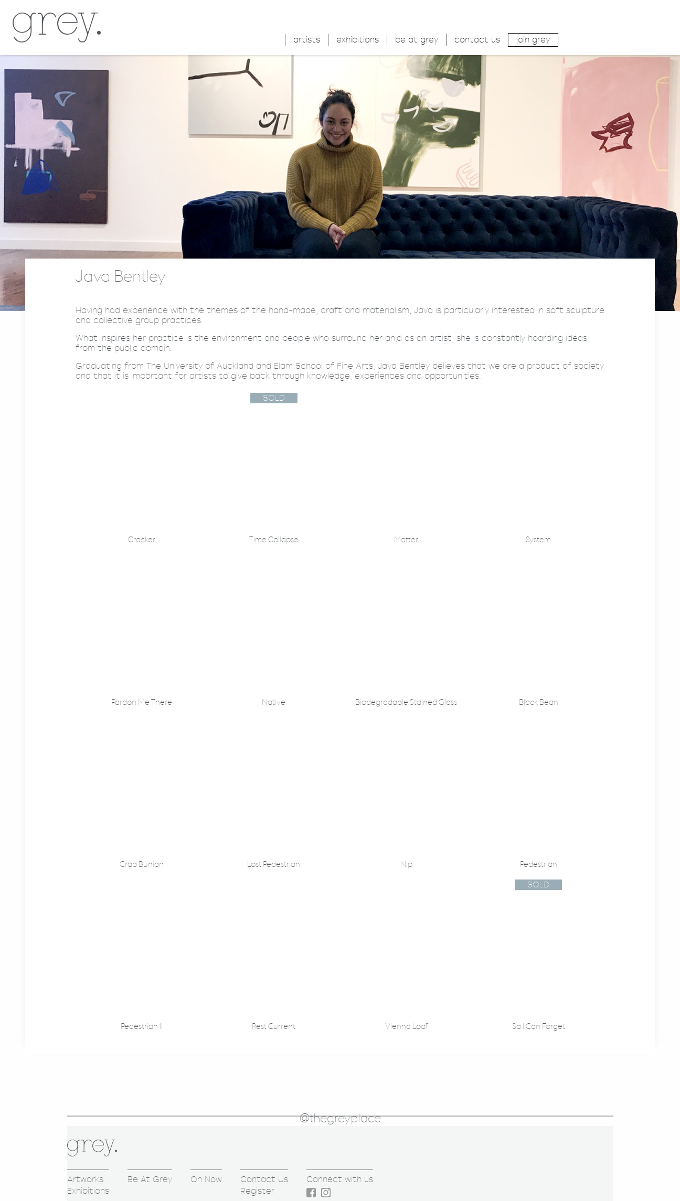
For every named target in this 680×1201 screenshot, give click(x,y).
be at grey (416, 40)
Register (257, 1191)
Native (273, 702)
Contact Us (264, 1179)
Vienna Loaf (406, 1027)
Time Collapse (274, 540)
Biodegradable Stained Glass (406, 702)
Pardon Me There (141, 702)
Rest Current (273, 1027)
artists (306, 40)
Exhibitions (88, 1191)
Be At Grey (150, 1179)
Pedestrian (538, 864)
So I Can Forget (538, 1027)
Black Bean (538, 702)
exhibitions (357, 40)
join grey (533, 40)
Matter (406, 540)
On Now (206, 1179)
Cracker (141, 540)
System (538, 540)
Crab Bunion (142, 864)
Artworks (85, 1179)
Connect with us (339, 1179)
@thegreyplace (340, 1118)
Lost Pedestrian (273, 864)
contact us (477, 40)
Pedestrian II (142, 1027)
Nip (406, 864)
